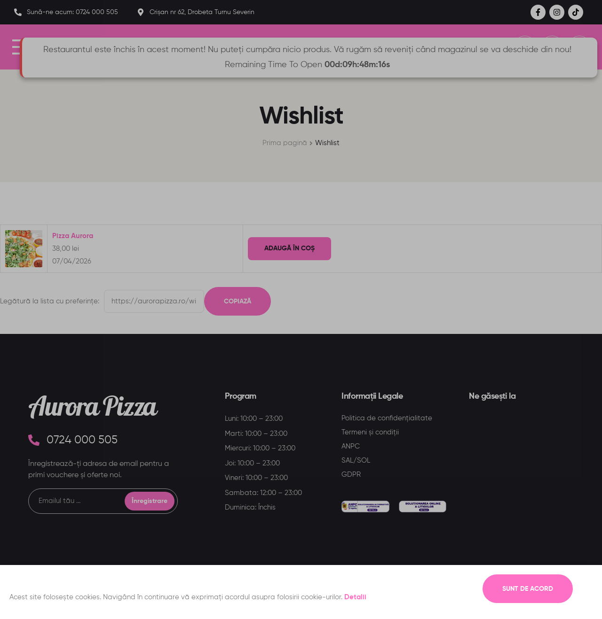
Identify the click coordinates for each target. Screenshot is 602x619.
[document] (301, 309)
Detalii (355, 597)
